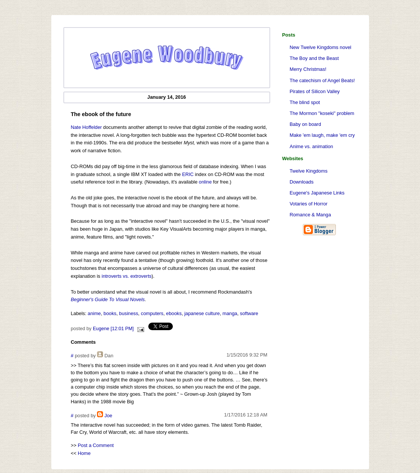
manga (230, 313)
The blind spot (305, 102)
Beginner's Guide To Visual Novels (108, 299)
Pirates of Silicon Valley (315, 91)
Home (84, 453)
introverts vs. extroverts (126, 276)
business (128, 313)
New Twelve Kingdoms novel (320, 47)
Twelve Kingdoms (309, 171)
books (109, 313)
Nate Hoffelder (86, 127)
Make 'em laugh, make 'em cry (322, 135)
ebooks (174, 313)
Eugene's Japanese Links (317, 193)
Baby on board (305, 124)
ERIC (188, 174)
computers (152, 313)
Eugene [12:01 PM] (113, 328)
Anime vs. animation (311, 146)
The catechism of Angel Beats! (322, 80)
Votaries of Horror (309, 204)
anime (94, 313)
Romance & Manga (310, 214)
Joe (108, 415)
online (205, 182)
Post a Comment (96, 445)
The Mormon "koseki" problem (322, 113)
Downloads (302, 182)
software (249, 313)
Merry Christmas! (308, 69)
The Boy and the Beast (314, 58)
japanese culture (202, 313)
